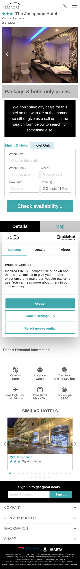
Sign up (60, 494)
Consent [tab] (14, 249)
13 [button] (61, 473)
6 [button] (31, 473)
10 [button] (49, 473)
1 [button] (10, 473)
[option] (40, 444)
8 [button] (40, 473)
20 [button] (49, 478)
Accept (40, 303)
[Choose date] (56, 174)
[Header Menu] (74, 5)
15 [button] (70, 473)
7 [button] (36, 473)
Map (60, 226)
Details (20, 226)
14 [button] (66, 473)
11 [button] (53, 473)
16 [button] (31, 478)
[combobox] (40, 160)
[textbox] (42, 160)
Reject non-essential (40, 328)
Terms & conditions (12, 554)
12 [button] (57, 473)
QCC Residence (21, 457)
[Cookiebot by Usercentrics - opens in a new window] (57, 238)
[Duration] (24, 189)
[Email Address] (28, 494)
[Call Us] (65, 6)
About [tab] (65, 249)
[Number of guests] (56, 189)
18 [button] (40, 478)
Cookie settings (40, 316)
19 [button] (44, 478)
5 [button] (27, 473)
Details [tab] (40, 249)
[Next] (75, 443)
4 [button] (23, 473)
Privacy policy (30, 554)
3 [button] (19, 473)
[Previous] (5, 443)
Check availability (40, 206)
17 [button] (36, 478)
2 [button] (14, 473)
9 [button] (44, 473)
